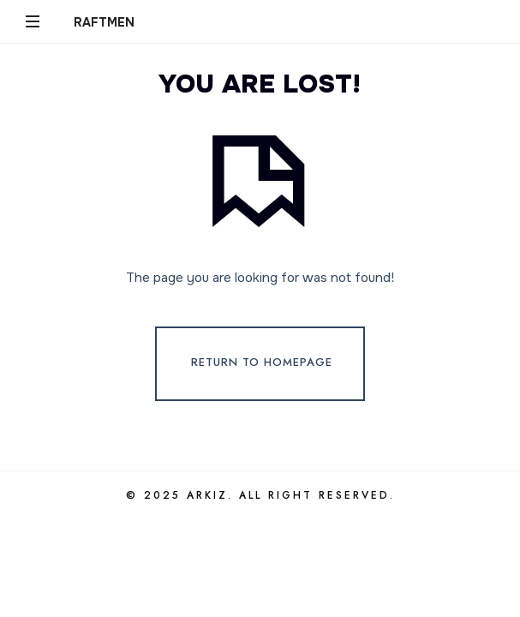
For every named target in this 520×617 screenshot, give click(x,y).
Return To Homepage (261, 363)
